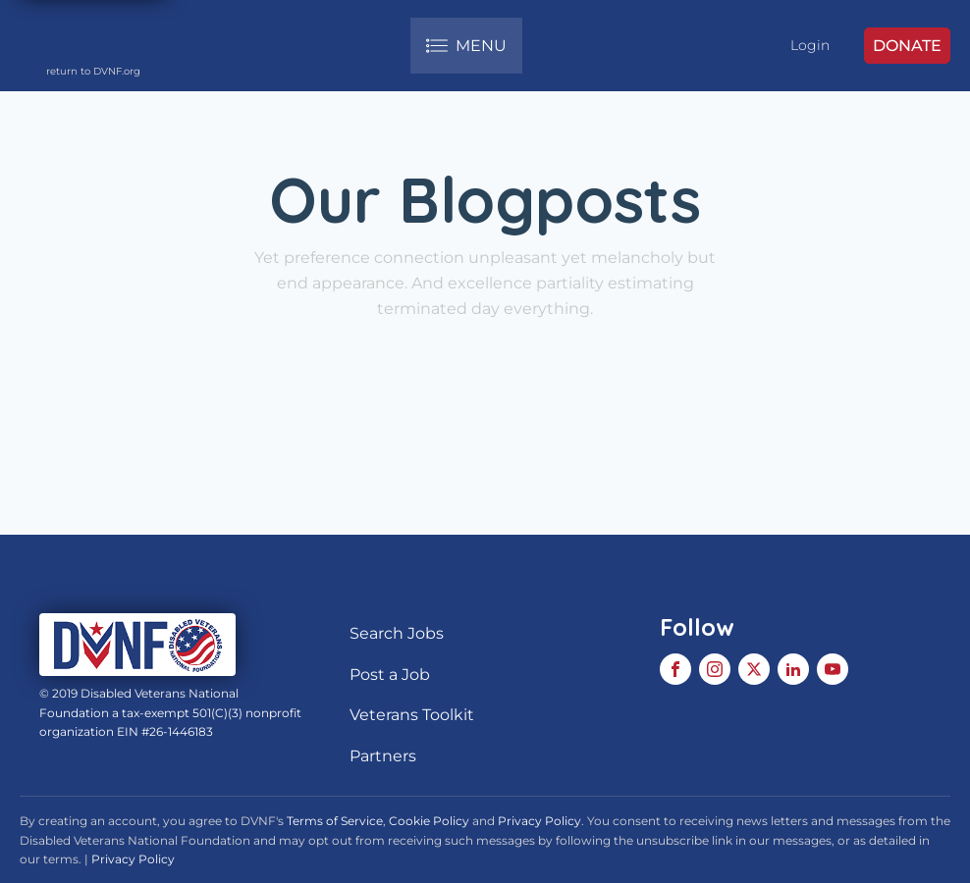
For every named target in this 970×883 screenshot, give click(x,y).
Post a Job (390, 674)
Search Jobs (397, 633)
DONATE (907, 45)
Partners (383, 756)
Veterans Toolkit (412, 714)
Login (810, 45)
